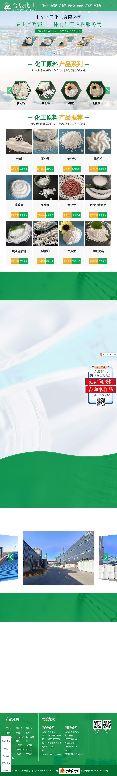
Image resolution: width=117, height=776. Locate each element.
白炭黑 (29, 745)
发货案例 (80, 8)
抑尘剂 (29, 749)
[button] (107, 90)
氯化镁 (29, 728)
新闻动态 (71, 8)
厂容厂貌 (88, 8)
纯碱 (8, 733)
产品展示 (62, 8)
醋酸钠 (29, 754)
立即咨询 (15, 169)
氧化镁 (19, 733)
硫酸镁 (29, 733)
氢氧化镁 (20, 749)
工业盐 (9, 728)
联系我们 (97, 8)
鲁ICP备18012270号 (49, 771)
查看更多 (24, 169)
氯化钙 (19, 728)
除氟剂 (19, 754)
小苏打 (19, 745)
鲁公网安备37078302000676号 (94, 771)
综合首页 (45, 8)
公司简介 (54, 8)
